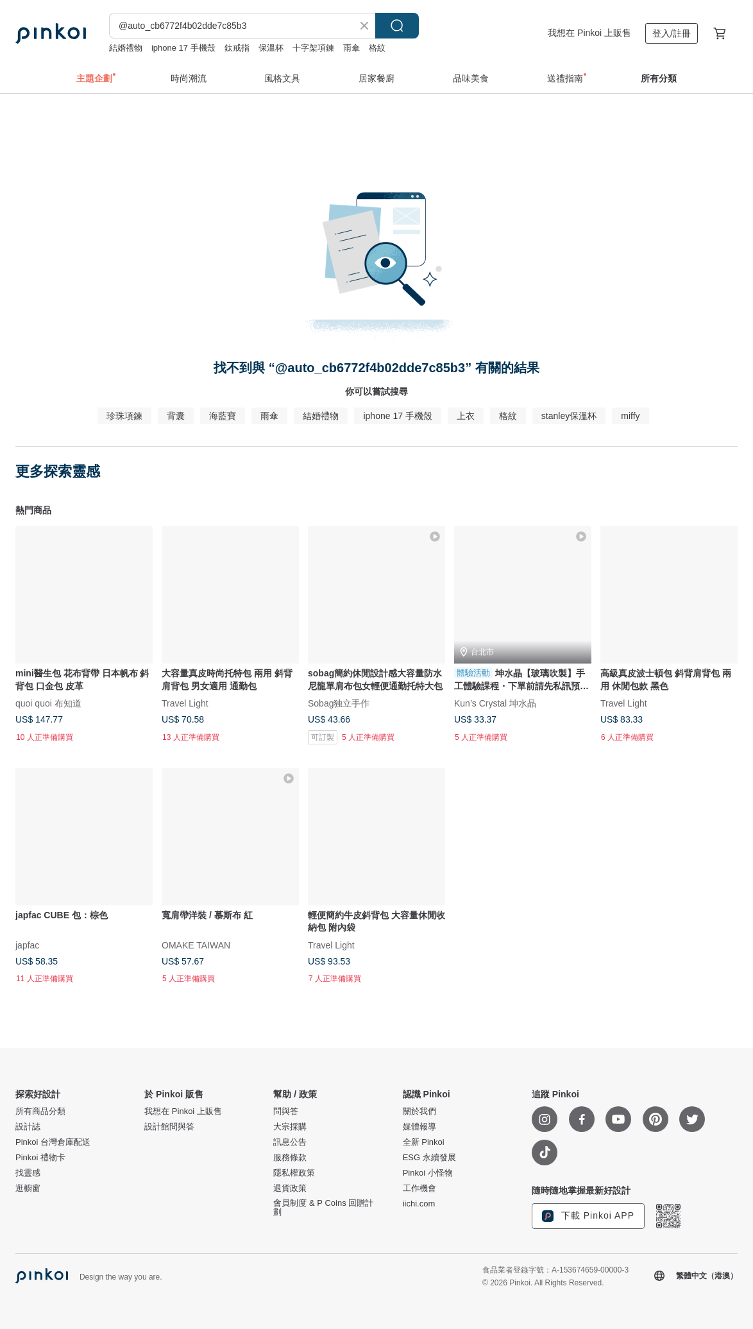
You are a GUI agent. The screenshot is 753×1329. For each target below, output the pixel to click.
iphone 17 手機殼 (183, 48)
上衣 (466, 416)
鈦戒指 (237, 48)
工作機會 (419, 1188)
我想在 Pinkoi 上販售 (589, 33)
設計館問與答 (169, 1126)
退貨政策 (290, 1188)
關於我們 (419, 1111)
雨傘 (351, 48)
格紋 (377, 48)
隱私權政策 (294, 1173)
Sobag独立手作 (338, 703)
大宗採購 (290, 1126)
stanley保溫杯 (568, 416)
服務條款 (290, 1157)
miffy (630, 416)
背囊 (176, 416)
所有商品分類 (40, 1111)
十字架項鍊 (313, 48)
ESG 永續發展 (429, 1157)
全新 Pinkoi (423, 1142)
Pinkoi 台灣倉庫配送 (52, 1142)
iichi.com (419, 1203)
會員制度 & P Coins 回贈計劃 (323, 1208)
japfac (27, 944)
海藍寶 (222, 416)
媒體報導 (419, 1126)
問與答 (285, 1111)
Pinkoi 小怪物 (428, 1173)
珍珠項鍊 (124, 416)
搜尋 (397, 25)
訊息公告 (290, 1142)
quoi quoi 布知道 (48, 703)
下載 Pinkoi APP (588, 1216)
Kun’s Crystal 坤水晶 (495, 703)
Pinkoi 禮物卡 (40, 1157)
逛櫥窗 (27, 1188)
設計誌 (27, 1126)
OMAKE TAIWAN (196, 944)
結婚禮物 (125, 48)
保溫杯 (270, 48)
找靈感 (27, 1173)
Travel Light (185, 703)
